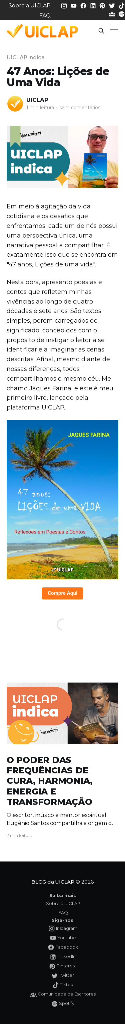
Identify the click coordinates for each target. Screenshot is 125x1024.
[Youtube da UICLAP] (74, 5)
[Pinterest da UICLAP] (103, 5)
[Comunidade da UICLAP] (113, 14)
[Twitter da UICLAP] (113, 5)
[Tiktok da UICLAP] (121, 5)
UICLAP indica (26, 57)
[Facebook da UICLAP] (84, 5)
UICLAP (37, 100)
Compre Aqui (62, 593)
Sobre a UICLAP (30, 5)
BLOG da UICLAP (52, 882)
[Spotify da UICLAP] (121, 14)
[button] (101, 30)
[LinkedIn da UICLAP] (94, 5)
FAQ (45, 15)
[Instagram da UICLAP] (65, 5)
